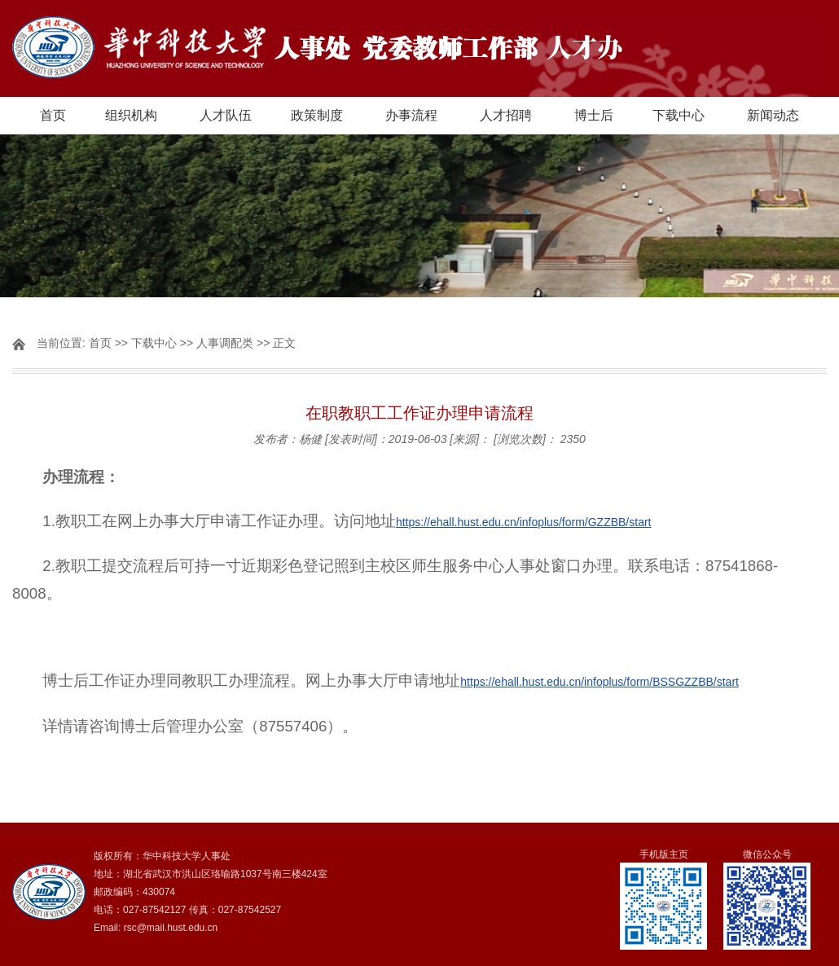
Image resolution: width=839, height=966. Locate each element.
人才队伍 (226, 115)
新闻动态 (773, 115)
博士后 (593, 115)
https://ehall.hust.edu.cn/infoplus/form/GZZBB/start (524, 522)
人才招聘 (506, 115)
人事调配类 (224, 342)
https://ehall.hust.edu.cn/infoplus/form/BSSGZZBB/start (599, 681)
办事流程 (411, 115)
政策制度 (317, 115)
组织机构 (131, 115)
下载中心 (678, 115)
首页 (53, 115)
